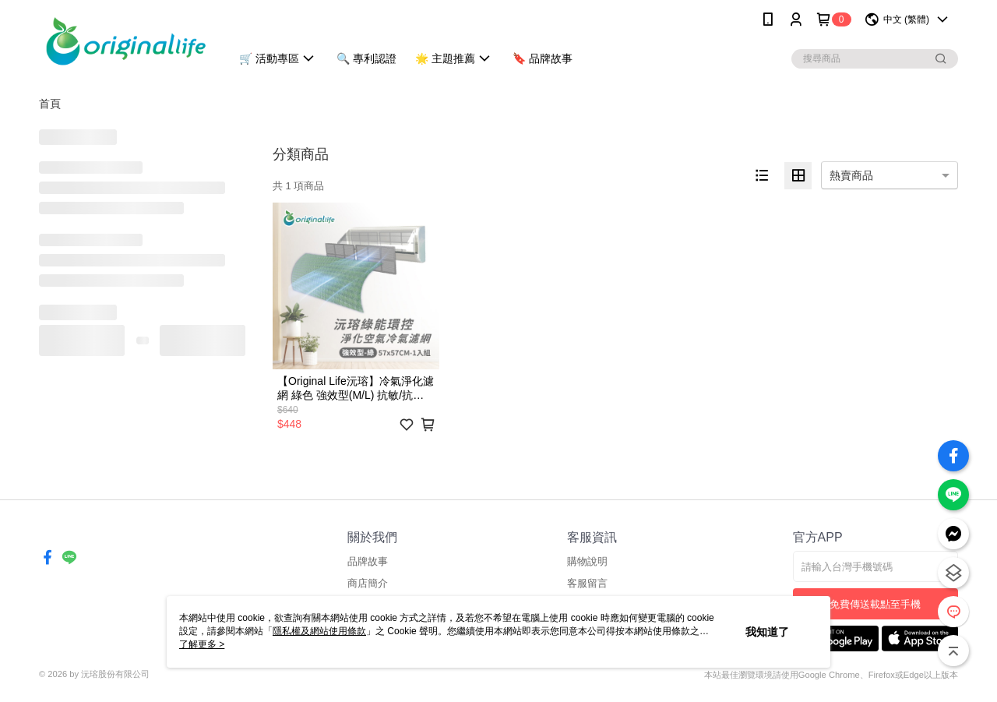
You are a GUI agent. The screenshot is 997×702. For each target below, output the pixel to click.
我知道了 (767, 632)
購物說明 (587, 561)
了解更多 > (201, 644)
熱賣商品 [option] (851, 175)
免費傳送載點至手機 (875, 604)
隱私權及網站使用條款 (319, 631)
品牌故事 (367, 561)
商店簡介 (367, 583)
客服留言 (587, 583)
